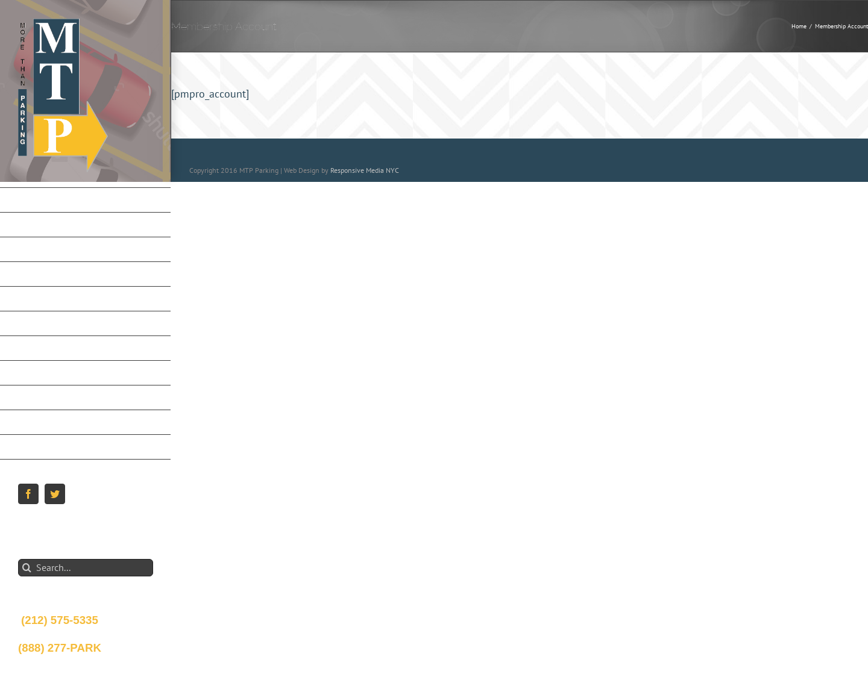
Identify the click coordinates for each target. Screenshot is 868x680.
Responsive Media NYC (364, 170)
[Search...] (85, 567)
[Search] (27, 567)
